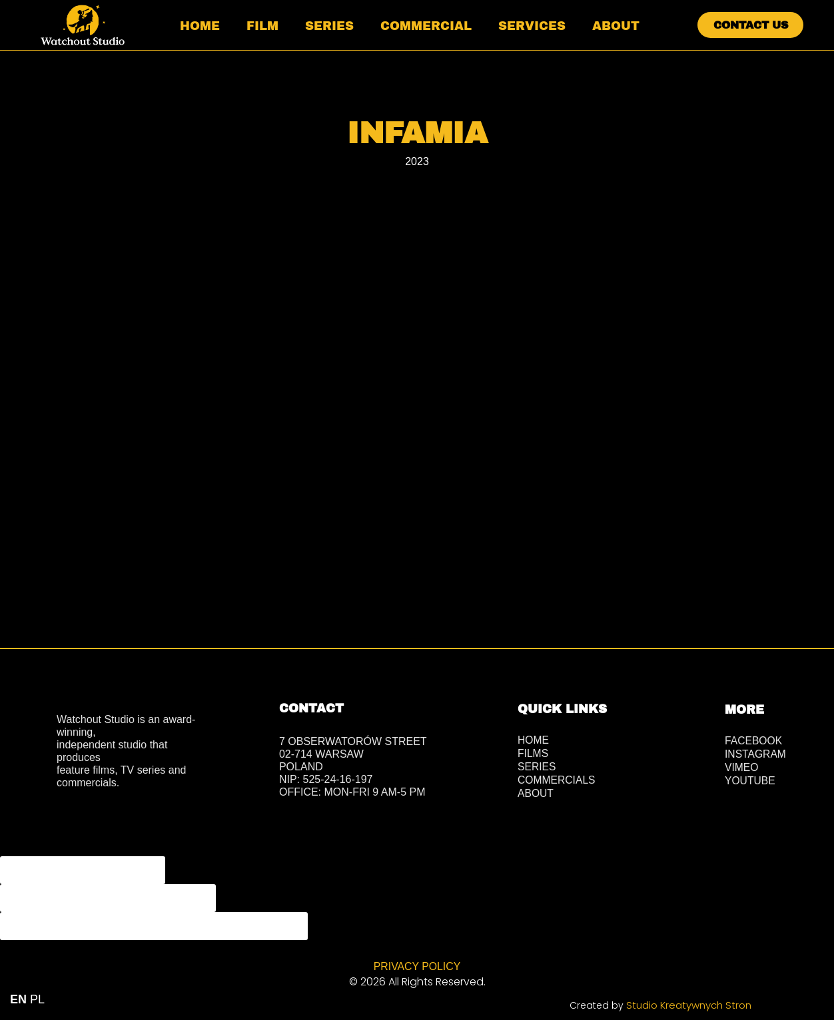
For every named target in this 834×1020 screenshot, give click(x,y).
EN (18, 999)
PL (37, 999)
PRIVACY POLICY (417, 965)
